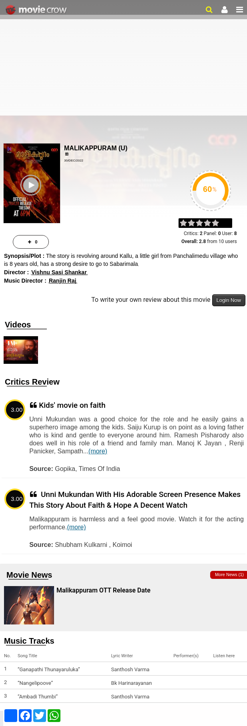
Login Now (229, 300)
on (219, 223)
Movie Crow (37, 10)
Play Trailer (32, 198)
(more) (97, 451)
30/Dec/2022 (73, 160)
